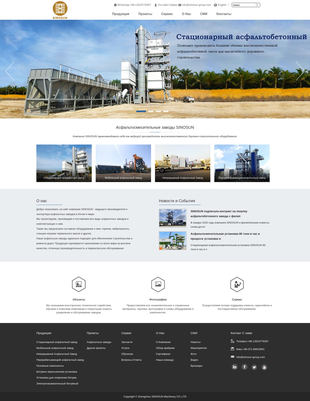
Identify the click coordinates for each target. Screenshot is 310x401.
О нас (41, 201)
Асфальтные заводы (99, 342)
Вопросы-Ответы (131, 359)
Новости (195, 342)
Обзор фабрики (165, 348)
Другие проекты (96, 348)
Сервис (167, 14)
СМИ (203, 14)
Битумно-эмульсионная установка (56, 371)
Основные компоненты (50, 365)
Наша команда (165, 359)
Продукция (120, 14)
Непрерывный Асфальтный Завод (56, 353)
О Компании (163, 342)
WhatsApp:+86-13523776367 (134, 4)
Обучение (127, 353)
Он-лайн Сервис (168, 4)
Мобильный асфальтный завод (55, 348)
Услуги (125, 348)
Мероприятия (199, 348)
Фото (194, 353)
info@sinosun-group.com (196, 4)
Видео (194, 359)
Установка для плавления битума (56, 377)
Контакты (223, 14)
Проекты (145, 14)
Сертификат (163, 353)
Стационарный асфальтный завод (56, 342)
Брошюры (196, 365)
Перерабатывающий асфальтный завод (60, 359)
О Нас (186, 14)
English (222, 4)
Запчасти (126, 342)
